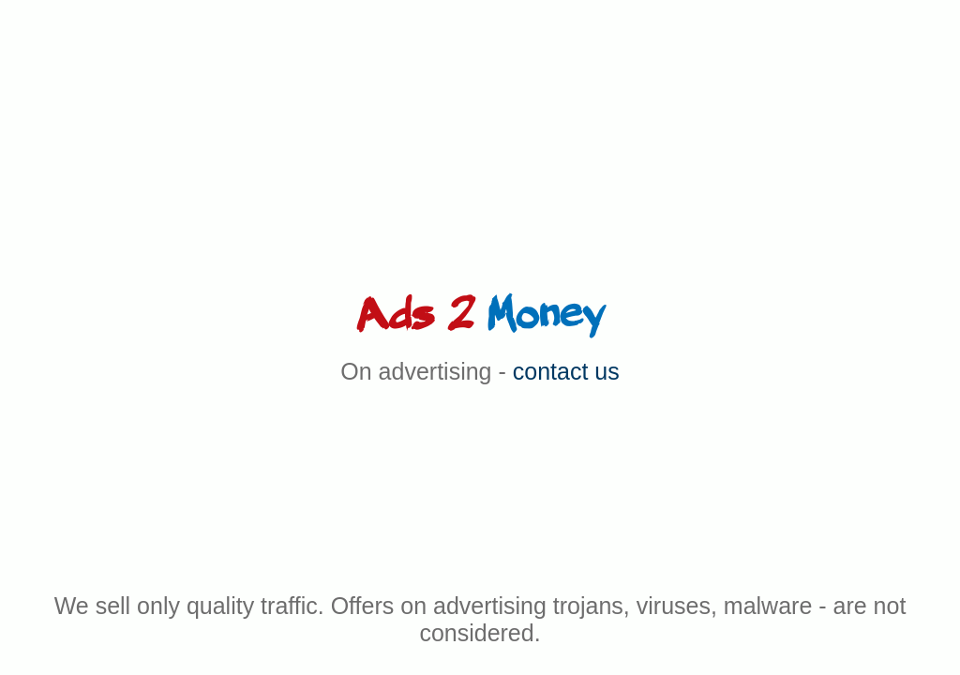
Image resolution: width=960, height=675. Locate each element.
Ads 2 (480, 315)
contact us (566, 371)
